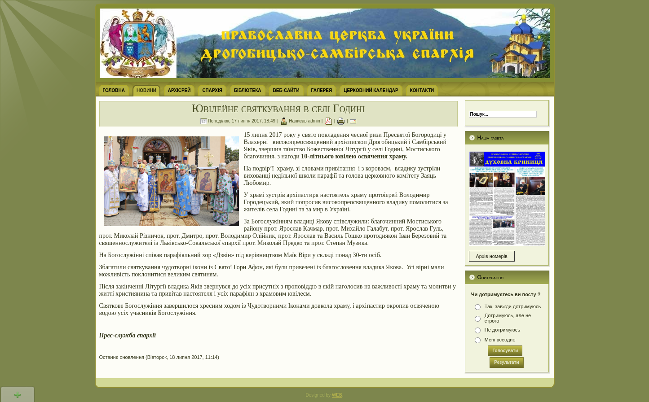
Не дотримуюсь (502, 329)
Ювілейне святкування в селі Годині (278, 108)
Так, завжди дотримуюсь (513, 306)
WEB (337, 395)
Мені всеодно (500, 339)
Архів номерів (492, 256)
